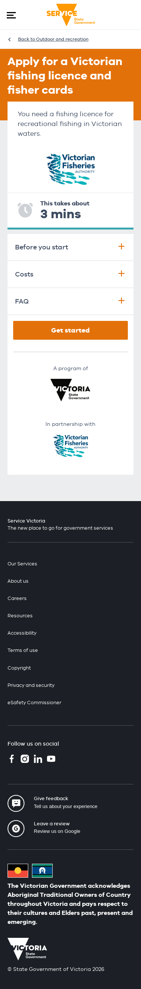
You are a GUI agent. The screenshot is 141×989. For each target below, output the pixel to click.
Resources (20, 615)
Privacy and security (31, 685)
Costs (70, 274)
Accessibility (22, 633)
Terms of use (23, 650)
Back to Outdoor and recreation (53, 39)
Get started (70, 330)
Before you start (70, 247)
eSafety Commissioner (34, 702)
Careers (17, 598)
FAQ (70, 301)
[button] (11, 15)
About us (18, 581)
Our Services (22, 564)
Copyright (19, 668)
